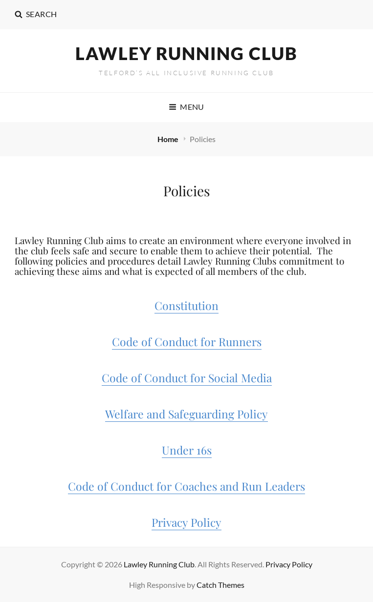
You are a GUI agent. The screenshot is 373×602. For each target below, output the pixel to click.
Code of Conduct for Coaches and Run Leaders (186, 486)
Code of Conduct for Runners (187, 341)
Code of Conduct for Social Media (187, 377)
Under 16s (187, 449)
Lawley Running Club (186, 53)
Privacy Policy (186, 522)
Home (168, 139)
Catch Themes (220, 584)
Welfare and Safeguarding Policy (186, 413)
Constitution (186, 305)
